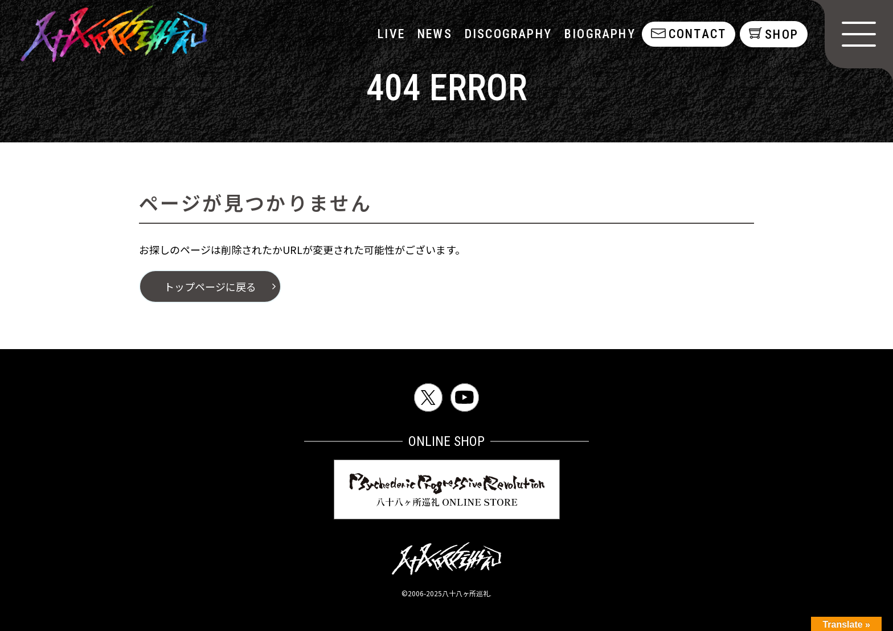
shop (781, 34)
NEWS (434, 34)
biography (599, 34)
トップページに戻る (210, 286)
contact (696, 34)
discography (507, 34)
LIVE (390, 34)
